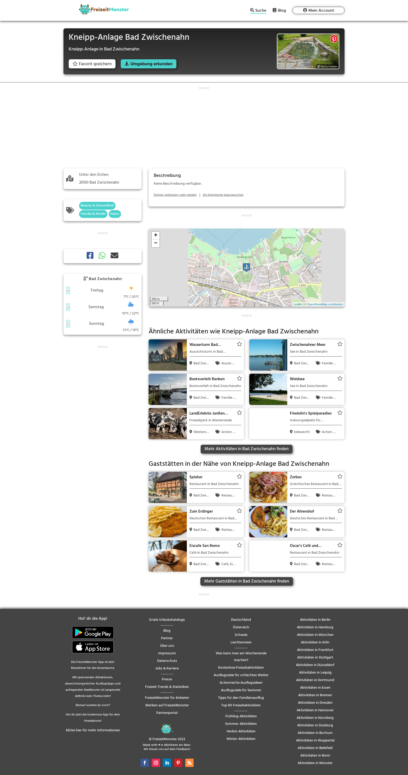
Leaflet (298, 304)
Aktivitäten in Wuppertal (315, 741)
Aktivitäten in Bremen (315, 695)
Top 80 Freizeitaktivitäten (241, 705)
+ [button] (155, 236)
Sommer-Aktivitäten (241, 724)
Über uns (167, 646)
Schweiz (241, 635)
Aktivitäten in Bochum (315, 733)
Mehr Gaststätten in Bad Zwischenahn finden (246, 581)
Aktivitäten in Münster (315, 763)
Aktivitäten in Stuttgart (315, 658)
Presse (167, 679)
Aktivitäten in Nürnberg (315, 718)
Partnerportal (166, 713)
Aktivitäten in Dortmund (315, 680)
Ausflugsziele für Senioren (241, 690)
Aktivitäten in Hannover (315, 710)
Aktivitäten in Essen (315, 688)
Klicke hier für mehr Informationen (93, 730)
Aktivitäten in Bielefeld (315, 748)
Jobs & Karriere (167, 668)
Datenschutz (167, 661)
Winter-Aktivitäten (241, 739)
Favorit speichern (92, 64)
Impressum (167, 653)
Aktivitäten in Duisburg (315, 725)
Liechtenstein (241, 642)
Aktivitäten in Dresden (315, 703)
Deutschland (241, 620)
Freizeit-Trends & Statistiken (167, 687)
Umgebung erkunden (151, 64)
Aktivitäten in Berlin (315, 620)
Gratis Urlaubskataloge (167, 620)
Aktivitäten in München (315, 635)
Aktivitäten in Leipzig (315, 673)
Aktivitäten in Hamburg (315, 627)
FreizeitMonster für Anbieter (167, 698)
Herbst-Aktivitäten (241, 731)
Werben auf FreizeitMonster (167, 705)
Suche (260, 11)
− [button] (155, 243)
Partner (167, 638)
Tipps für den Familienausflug (241, 698)
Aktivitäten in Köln (315, 642)
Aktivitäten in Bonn (315, 756)
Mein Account (321, 10)
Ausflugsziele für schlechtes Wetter (241, 675)
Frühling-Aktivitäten (241, 716)
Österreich (241, 627)
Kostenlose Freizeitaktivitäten (241, 668)
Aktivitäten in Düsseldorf (315, 665)
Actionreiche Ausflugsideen (241, 683)
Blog (282, 10)
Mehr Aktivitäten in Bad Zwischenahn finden (247, 449)
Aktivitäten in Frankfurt (315, 650)
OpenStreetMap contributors (325, 304)
